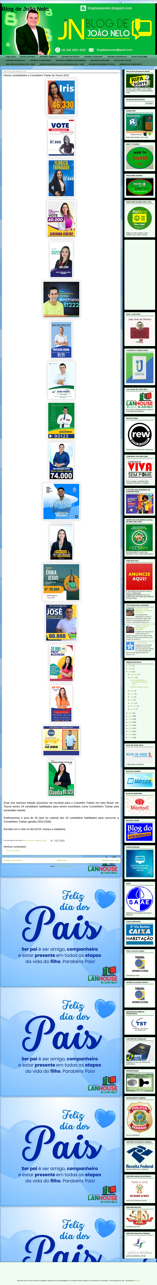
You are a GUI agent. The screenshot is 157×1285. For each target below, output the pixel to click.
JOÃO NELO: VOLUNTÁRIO (93, 57)
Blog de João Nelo (25, 9)
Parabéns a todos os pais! (139, 687)
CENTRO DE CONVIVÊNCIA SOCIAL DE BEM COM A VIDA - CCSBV (62, 64)
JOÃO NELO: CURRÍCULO (48, 57)
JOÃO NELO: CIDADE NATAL (117, 57)
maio (132, 697)
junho (132, 694)
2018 (130, 725)
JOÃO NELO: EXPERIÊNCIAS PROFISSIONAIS (71, 60)
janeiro (133, 709)
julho (132, 691)
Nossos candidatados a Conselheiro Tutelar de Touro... (138, 682)
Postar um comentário (13, 850)
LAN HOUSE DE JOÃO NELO (100, 60)
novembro (134, 674)
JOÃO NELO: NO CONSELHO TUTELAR (102, 64)
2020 (130, 719)
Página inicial (11, 57)
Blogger (137, 1280)
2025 (130, 666)
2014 (130, 737)
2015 (130, 734)
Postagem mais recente (13, 860)
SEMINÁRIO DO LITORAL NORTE (130, 64)
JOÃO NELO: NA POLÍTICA (70, 57)
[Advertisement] (134, 274)
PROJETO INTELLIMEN (139, 57)
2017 (130, 728)
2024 (130, 669)
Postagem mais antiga (110, 860)
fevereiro (133, 706)
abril (132, 700)
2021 (130, 716)
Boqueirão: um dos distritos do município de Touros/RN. (143, 610)
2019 (130, 722)
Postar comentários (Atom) (64, 866)
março (132, 703)
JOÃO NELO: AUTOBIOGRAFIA (40, 60)
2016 (130, 731)
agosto (133, 677)
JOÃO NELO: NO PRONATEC (15, 60)
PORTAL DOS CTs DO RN (122, 60)
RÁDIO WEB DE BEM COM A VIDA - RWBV (20, 64)
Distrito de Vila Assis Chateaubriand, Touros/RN (142, 628)
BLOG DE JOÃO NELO (27, 57)
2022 (130, 713)
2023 (130, 672)
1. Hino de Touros (141, 643)
